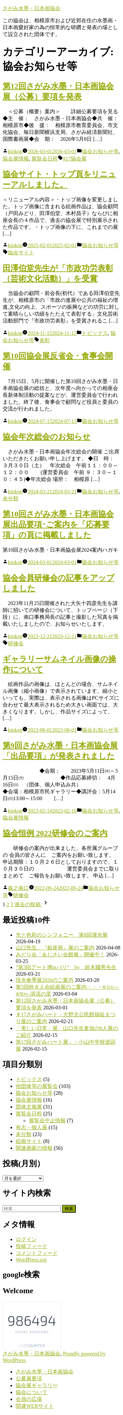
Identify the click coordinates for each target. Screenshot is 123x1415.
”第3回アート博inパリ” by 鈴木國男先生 (66, 967)
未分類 (10, 498)
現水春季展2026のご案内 (44, 980)
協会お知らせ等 (100, 151)
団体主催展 (29, 1107)
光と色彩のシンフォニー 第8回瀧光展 (62, 935)
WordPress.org (31, 1259)
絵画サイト (29, 1141)
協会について (31, 1392)
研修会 (16, 643)
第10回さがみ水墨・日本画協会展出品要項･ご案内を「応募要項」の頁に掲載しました (58, 524)
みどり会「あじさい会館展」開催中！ (60, 954)
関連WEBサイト (35, 1406)
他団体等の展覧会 (37, 1086)
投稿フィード (31, 1246)
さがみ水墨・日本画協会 (31, 8)
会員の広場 (29, 1399)
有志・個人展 (31, 1127)
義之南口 (18, 888)
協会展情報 (16, 158)
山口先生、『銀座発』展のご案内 (55, 947)
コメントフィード (37, 1253)
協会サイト (21, 252)
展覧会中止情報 (47, 1120)
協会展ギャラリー (37, 1385)
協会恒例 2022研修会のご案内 (55, 833)
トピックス (95, 333)
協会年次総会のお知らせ (47, 436)
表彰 (44, 340)
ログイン (26, 1239)
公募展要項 (29, 1378)
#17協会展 (75, 158)
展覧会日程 (44, 158)
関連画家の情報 (34, 1148)
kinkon (15, 151)
